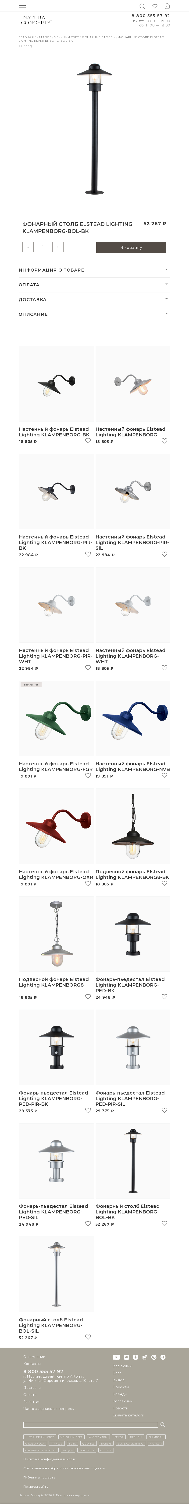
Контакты (32, 1364)
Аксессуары (98, 1437)
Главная (27, 37)
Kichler (155, 1443)
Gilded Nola (34, 1443)
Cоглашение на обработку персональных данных (64, 1468)
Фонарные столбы (99, 37)
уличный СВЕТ (71, 1437)
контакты (86, 1450)
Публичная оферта (39, 1477)
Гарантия (31, 1402)
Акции (68, 1450)
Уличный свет (67, 37)
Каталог (44, 37)
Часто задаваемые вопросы (49, 1409)
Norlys (106, 1443)
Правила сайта (35, 1486)
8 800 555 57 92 (151, 16)
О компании (34, 1357)
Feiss (72, 1443)
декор (119, 1437)
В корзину (131, 248)
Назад (25, 46)
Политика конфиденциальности (49, 1459)
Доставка (32, 299)
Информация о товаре (51, 270)
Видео (119, 1380)
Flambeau (156, 1437)
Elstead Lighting (130, 1443)
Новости (120, 1408)
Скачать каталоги (128, 1415)
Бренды (120, 1394)
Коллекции (123, 1401)
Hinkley (57, 1443)
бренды (136, 1437)
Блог (117, 1373)
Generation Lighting (41, 1450)
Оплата (29, 285)
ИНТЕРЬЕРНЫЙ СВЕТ (39, 1437)
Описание (33, 314)
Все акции (122, 1366)
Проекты (121, 1387)
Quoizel (88, 1443)
